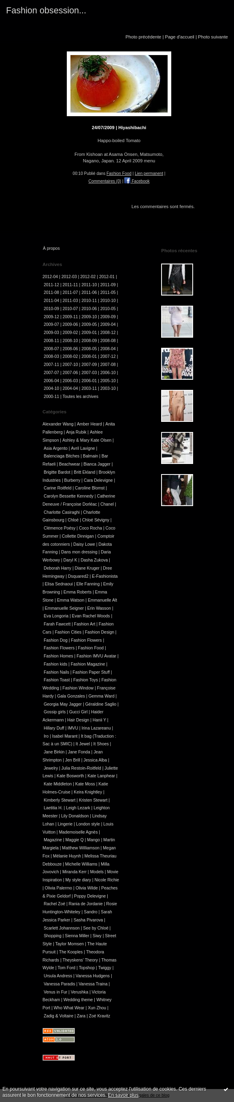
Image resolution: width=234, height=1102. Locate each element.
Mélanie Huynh (67, 856)
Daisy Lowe (84, 544)
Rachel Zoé (54, 904)
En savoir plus (123, 1095)
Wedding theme (78, 1000)
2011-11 (70, 285)
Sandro (91, 912)
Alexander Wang (58, 424)
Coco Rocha (90, 528)
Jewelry (51, 768)
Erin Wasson (99, 608)
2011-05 (108, 292)
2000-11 (51, 396)
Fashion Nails (56, 672)
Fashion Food (119, 173)
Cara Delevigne (98, 480)
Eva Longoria (56, 616)
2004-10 (51, 388)
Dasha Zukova (94, 560)
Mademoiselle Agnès (78, 832)
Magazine (53, 840)
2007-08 (108, 364)
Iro (46, 736)
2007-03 (89, 372)
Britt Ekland (84, 472)
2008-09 (89, 340)
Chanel (107, 504)
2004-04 (70, 388)
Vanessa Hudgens (93, 976)
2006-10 (108, 372)
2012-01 (107, 276)
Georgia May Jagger (63, 704)
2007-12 (108, 356)
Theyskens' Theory (80, 960)
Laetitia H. (53, 808)
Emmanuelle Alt (102, 600)
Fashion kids (55, 664)
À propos (51, 248)
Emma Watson (71, 600)
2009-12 (51, 317)
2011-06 (89, 292)
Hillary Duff (54, 728)
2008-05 (89, 349)
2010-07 (70, 308)
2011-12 (51, 285)
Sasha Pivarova (88, 920)
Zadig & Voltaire (58, 1016)
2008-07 (51, 349)
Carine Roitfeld (58, 488)
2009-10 (89, 317)
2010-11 (89, 300)
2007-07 (51, 372)
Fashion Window (78, 688)
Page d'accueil (179, 36)
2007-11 (51, 364)
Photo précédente (143, 36)
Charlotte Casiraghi (62, 512)
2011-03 (70, 300)
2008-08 (108, 340)
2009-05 (89, 324)
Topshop (87, 968)
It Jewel (83, 744)
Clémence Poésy (60, 528)
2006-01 (89, 381)
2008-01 (89, 356)
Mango (93, 840)
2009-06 (70, 324)
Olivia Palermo (58, 888)
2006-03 (70, 381)
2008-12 (108, 332)
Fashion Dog (56, 640)
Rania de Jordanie (86, 904)
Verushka (79, 992)
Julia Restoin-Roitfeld (81, 768)
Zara (81, 1016)
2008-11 (51, 340)
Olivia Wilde (87, 888)
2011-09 (108, 285)
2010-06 (89, 308)
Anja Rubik (76, 432)
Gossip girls (55, 712)
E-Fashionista (105, 576)
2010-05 (108, 308)
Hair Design (78, 720)
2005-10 (108, 381)
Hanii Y (99, 720)
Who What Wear (69, 1008)
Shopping (53, 936)
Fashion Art (85, 624)
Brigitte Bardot (57, 472)
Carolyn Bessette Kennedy (69, 496)
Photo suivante (213, 36)
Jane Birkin (54, 752)
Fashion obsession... (46, 10)
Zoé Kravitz (100, 1016)
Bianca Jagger (96, 464)
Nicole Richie (106, 880)
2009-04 (108, 324)
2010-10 (108, 300)
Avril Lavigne (83, 448)
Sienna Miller (77, 936)
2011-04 (51, 300)
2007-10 (70, 364)
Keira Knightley (88, 792)
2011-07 (70, 292)
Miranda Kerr (74, 872)
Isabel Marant (65, 736)
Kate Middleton (58, 784)
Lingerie (64, 824)
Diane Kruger (87, 568)
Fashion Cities (68, 632)
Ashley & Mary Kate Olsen (86, 440)
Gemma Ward (101, 696)
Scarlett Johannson (62, 928)
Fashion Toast (57, 680)
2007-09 (89, 364)
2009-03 (51, 332)
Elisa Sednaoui (59, 584)
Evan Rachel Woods (91, 616)
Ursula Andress (58, 976)
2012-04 (50, 276)
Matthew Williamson (80, 848)
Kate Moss (85, 784)
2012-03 (69, 276)
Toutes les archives (80, 396)
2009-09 (108, 317)
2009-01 (89, 332)
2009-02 (70, 332)
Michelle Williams (81, 864)
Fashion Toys (85, 680)
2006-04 (51, 381)
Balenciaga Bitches (61, 456)
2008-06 (70, 349)
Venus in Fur (55, 992)
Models (97, 872)
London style (88, 824)
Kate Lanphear (101, 776)
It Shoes (101, 744)
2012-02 (88, 276)
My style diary (78, 880)
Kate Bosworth (70, 776)
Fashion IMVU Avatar (96, 656)
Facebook (136, 181)
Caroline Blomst (89, 488)
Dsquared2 (78, 576)
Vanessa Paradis (59, 984)
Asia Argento (56, 448)
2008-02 (70, 356)
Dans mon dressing (79, 552)
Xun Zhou (97, 1008)
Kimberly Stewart (60, 800)
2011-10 (89, 285)
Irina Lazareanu (96, 728)
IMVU (73, 728)
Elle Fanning (88, 584)
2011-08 (51, 292)
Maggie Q (74, 840)
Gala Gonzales (71, 696)
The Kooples (71, 952)
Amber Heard (89, 424)
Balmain (90, 456)
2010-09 (51, 308)
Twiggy (104, 968)
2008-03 (51, 356)
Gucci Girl (78, 712)
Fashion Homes (58, 656)
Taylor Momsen (69, 944)
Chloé (73, 520)
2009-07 (51, 324)
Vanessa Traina (93, 984)
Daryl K (70, 560)
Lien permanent (149, 173)
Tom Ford (66, 968)
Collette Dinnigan (78, 536)
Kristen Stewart (93, 800)
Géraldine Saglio (101, 704)
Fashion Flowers (86, 640)
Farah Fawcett (57, 624)
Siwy (97, 936)
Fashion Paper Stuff (91, 672)
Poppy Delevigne (90, 896)
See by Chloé (95, 928)
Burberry (72, 480)
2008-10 (70, 340)
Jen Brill (72, 760)
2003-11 (89, 388)
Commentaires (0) (105, 181)
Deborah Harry (57, 568)
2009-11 (70, 317)
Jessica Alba (95, 760)
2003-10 (108, 388)
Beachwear (69, 464)
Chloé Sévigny (95, 520)
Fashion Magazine (88, 664)
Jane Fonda (79, 752)
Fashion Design (99, 632)
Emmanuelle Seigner (64, 608)
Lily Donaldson (75, 816)
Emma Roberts (77, 592)
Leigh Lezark (78, 808)
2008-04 (108, 349)
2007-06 (70, 372)
